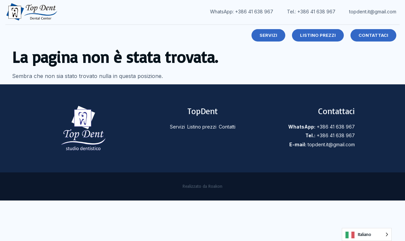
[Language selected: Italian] (367, 234)
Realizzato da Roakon (202, 186)
